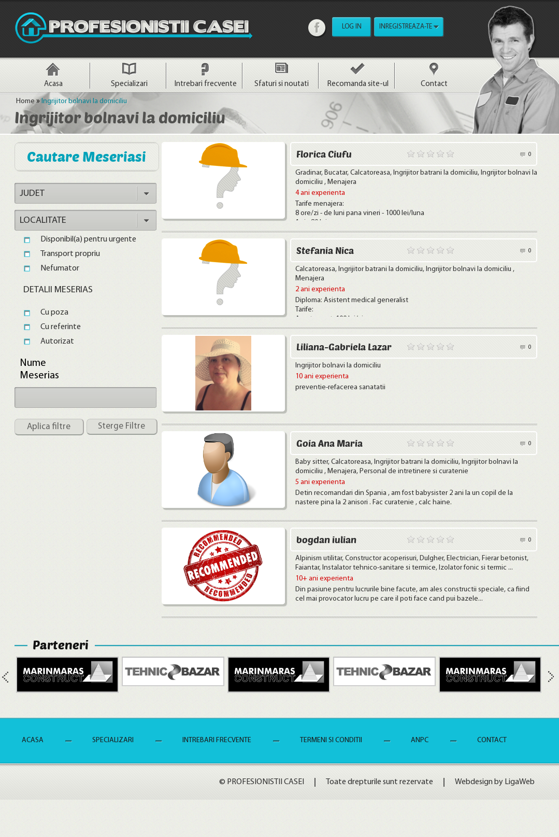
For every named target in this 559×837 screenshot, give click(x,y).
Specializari (129, 84)
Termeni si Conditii (331, 740)
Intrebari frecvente (206, 84)
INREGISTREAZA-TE (405, 26)
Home (25, 101)
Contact (434, 84)
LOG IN (352, 26)
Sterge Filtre (121, 426)
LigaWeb (520, 782)
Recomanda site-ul (358, 84)
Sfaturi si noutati (281, 84)
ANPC (419, 740)
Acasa (53, 84)
